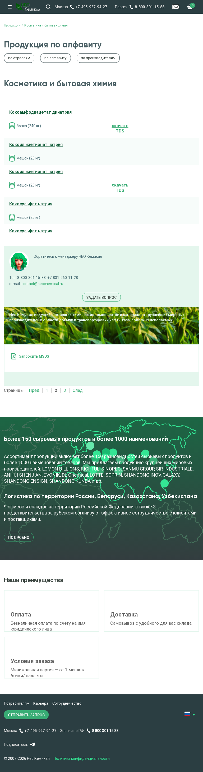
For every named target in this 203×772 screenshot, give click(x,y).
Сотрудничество (66, 703)
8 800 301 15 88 (105, 731)
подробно (18, 537)
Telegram (32, 745)
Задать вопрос (101, 297)
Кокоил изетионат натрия (36, 144)
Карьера (40, 703)
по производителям (98, 58)
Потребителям (16, 703)
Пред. (34, 390)
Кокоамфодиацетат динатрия (40, 112)
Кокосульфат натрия (30, 203)
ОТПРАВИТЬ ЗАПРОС (26, 715)
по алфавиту (55, 58)
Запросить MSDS (34, 356)
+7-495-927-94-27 (91, 7)
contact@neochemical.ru (42, 284)
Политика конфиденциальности (82, 758)
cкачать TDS (120, 128)
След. (78, 390)
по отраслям (19, 58)
